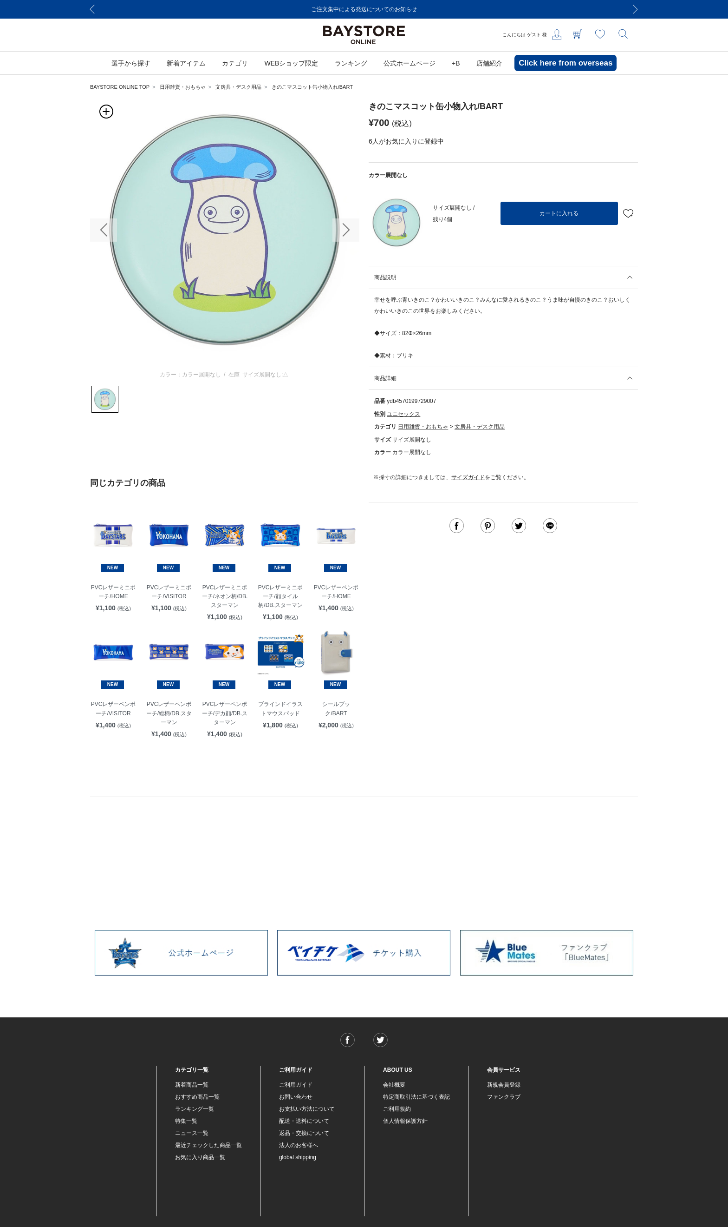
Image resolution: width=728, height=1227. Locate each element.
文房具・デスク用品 (238, 87)
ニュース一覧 (191, 1133)
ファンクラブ (503, 1097)
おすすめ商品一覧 (197, 1097)
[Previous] (92, 9)
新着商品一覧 (191, 1085)
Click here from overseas (565, 63)
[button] (103, 230)
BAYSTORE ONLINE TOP (120, 87)
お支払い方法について (307, 1109)
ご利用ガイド (295, 1085)
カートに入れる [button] (559, 213)
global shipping (297, 1157)
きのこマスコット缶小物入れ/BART (312, 87)
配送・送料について (304, 1121)
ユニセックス (403, 414)
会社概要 (394, 1085)
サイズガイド (468, 477)
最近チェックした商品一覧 (208, 1145)
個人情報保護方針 (405, 1121)
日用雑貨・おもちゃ (183, 87)
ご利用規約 (397, 1109)
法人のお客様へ (298, 1145)
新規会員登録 (503, 1085)
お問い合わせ (295, 1097)
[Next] (635, 9)
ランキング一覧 (194, 1109)
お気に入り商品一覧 (200, 1157)
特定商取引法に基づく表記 (416, 1097)
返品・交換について (304, 1133)
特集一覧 (186, 1121)
